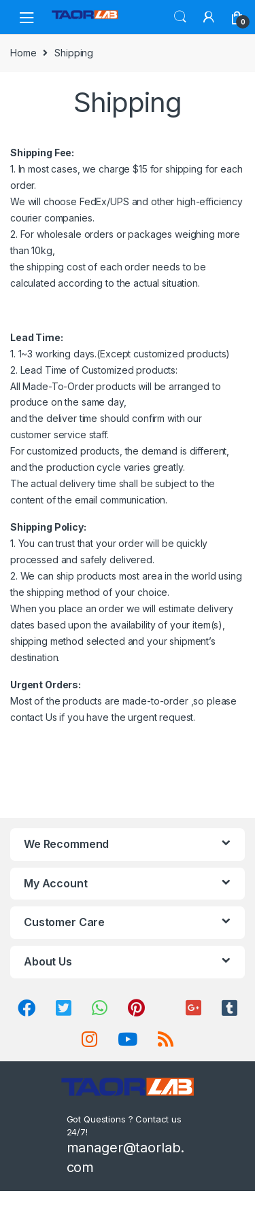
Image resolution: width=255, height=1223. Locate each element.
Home (23, 52)
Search (180, 17)
